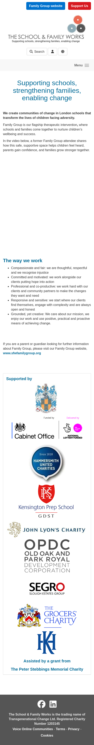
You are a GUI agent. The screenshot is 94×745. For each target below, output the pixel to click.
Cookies (47, 735)
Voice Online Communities (33, 729)
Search (36, 51)
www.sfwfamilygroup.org (22, 353)
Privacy (74, 729)
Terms (60, 729)
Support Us (79, 6)
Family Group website (45, 6)
